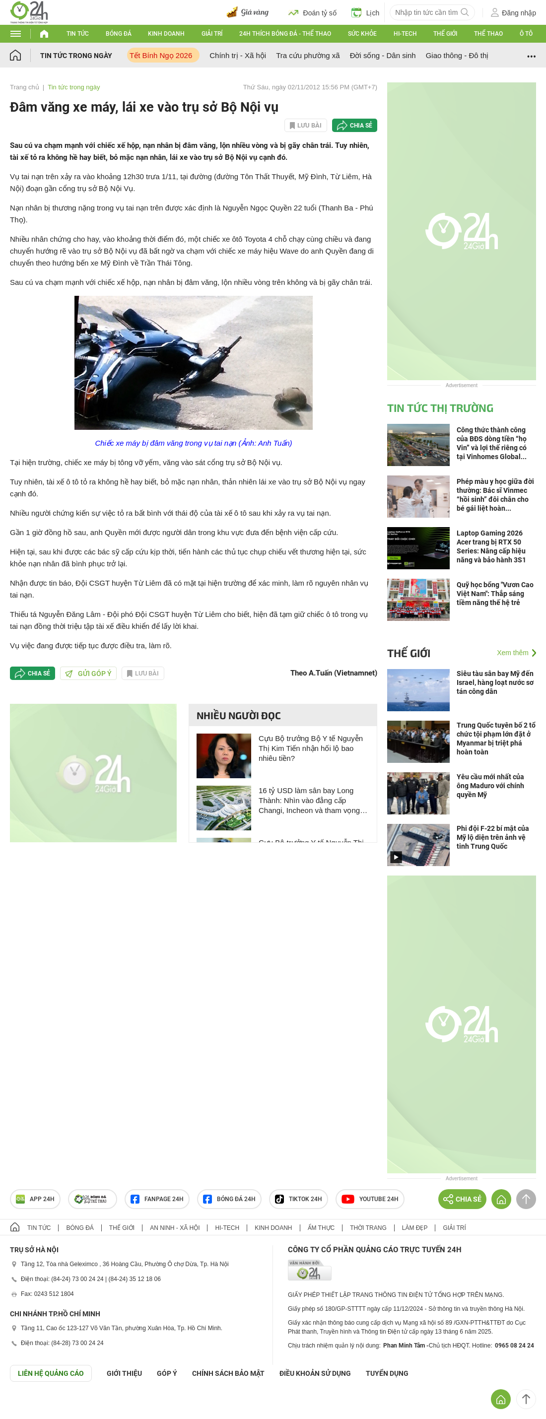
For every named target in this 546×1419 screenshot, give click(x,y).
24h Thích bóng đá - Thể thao (285, 33)
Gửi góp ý (88, 673)
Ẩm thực (321, 1227)
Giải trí (212, 33)
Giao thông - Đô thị (457, 55)
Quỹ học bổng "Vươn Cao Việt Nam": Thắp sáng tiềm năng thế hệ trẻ (495, 594)
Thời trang (368, 1227)
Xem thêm (513, 653)
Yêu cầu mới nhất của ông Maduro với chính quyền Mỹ (490, 786)
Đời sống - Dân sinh (383, 55)
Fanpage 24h (157, 1199)
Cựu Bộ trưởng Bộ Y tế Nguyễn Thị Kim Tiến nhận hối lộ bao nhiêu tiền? (311, 748)
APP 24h (35, 1199)
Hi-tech (405, 33)
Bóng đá (119, 33)
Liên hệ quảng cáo (51, 1373)
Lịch (365, 12)
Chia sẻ (361, 125)
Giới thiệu (124, 1373)
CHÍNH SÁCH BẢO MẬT (228, 1373)
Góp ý (167, 1373)
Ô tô (526, 33)
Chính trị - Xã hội (237, 55)
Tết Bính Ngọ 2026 (161, 55)
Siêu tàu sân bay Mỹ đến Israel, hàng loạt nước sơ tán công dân (495, 682)
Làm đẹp (415, 1227)
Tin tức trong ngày (76, 56)
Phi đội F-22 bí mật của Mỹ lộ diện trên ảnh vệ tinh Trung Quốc (493, 837)
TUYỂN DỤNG (387, 1373)
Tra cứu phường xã (308, 55)
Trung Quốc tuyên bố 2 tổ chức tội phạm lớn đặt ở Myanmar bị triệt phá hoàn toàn (496, 738)
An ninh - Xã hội (175, 1227)
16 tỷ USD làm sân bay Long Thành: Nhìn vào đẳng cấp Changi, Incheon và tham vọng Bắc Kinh (309, 800)
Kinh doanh (166, 33)
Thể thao (488, 33)
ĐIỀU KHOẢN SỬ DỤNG (315, 1373)
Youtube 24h (370, 1199)
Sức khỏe (362, 33)
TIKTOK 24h (298, 1199)
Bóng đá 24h (229, 1199)
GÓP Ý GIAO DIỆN (29, 1406)
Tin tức (78, 33)
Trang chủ (24, 87)
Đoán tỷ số (312, 12)
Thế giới (445, 33)
